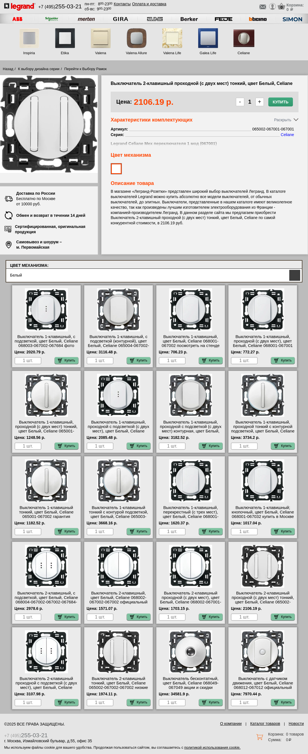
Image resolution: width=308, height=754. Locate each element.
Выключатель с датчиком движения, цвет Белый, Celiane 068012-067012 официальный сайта (263, 685)
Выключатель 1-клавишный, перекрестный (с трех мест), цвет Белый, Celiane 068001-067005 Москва (190, 514)
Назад (8, 69)
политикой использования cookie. (212, 747)
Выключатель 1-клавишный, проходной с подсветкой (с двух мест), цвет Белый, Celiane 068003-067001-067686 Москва (118, 429)
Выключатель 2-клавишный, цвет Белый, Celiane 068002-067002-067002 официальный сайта (118, 600)
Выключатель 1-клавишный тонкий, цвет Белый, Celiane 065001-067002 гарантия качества (46, 514)
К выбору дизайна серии (39, 69)
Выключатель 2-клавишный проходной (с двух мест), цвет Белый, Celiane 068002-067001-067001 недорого (190, 600)
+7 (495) (60, 6)
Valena (100, 53)
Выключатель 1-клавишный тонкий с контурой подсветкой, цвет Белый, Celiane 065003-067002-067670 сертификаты (118, 514)
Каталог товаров (265, 723)
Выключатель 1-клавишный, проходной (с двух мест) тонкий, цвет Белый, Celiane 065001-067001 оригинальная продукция (46, 429)
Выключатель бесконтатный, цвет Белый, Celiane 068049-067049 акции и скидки (190, 683)
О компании (230, 723)
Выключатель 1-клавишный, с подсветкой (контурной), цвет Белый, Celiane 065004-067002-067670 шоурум (118, 343)
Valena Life (172, 53)
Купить (280, 102)
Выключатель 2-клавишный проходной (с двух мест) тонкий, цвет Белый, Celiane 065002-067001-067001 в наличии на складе (263, 602)
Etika (65, 53)
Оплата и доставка (149, 4)
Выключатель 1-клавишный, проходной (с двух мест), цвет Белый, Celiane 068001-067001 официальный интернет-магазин (262, 343)
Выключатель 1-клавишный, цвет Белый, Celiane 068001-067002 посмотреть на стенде (191, 341)
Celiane (244, 53)
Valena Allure (136, 53)
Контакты (122, 4)
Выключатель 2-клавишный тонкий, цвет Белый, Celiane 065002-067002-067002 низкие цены (118, 685)
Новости (296, 723)
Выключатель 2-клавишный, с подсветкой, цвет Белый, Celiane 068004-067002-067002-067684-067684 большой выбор (46, 600)
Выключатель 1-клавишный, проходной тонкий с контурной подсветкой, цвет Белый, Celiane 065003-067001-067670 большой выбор (263, 431)
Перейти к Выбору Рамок (85, 69)
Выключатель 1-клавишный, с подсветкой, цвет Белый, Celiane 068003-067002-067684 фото (46, 341)
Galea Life (208, 53)
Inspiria (29, 53)
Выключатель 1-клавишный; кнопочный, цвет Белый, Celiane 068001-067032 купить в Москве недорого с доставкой (263, 514)
